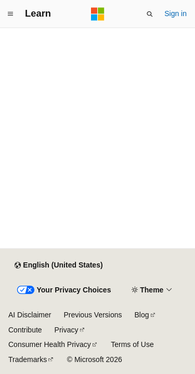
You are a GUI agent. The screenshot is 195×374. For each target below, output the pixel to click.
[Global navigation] (10, 14)
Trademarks (27, 359)
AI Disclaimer (29, 315)
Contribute (25, 330)
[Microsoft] (98, 14)
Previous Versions (92, 315)
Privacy (67, 330)
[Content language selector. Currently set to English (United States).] (58, 265)
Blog (142, 315)
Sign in (175, 13)
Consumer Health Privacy (49, 344)
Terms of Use (132, 344)
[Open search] (149, 14)
